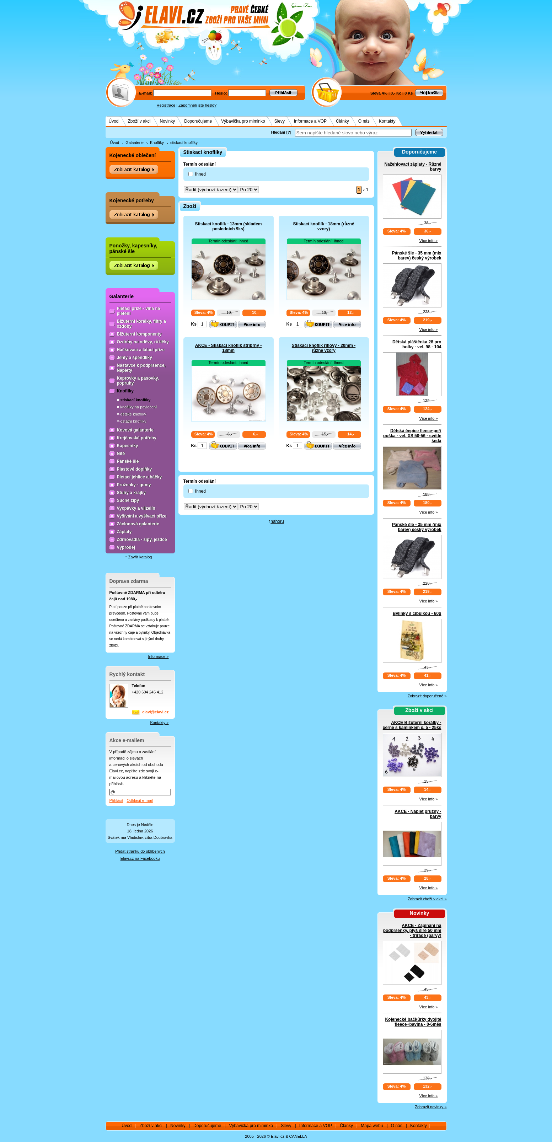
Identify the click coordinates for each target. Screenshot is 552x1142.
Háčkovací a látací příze (141, 349)
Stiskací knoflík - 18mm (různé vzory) (323, 226)
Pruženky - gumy (134, 484)
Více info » (428, 240)
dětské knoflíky (133, 414)
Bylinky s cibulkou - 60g (417, 613)
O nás (364, 121)
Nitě (121, 453)
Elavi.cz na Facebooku (140, 858)
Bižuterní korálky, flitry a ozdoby (141, 324)
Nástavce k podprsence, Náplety (141, 368)
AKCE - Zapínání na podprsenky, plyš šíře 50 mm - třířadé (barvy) (412, 930)
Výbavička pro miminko (243, 121)
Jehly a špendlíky (134, 357)
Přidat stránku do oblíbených (140, 851)
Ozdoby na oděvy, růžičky (143, 341)
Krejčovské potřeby (136, 437)
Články (342, 121)
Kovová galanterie (135, 430)
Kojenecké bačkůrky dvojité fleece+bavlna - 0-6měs (413, 1022)
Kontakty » (159, 722)
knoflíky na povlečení (138, 407)
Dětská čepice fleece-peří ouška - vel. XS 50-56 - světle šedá (412, 435)
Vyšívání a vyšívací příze (142, 516)
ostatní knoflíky (133, 421)
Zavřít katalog (140, 557)
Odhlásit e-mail (139, 800)
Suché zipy (128, 500)
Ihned (200, 174)
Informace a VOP (310, 121)
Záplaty (124, 531)
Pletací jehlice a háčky (139, 477)
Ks (194, 324)
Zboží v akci (139, 121)
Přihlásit (116, 800)
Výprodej (126, 547)
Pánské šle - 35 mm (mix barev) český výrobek (416, 256)
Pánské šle (128, 461)
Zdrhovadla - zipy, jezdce (142, 539)
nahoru (277, 521)
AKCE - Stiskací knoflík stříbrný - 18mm (228, 348)
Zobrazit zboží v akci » (427, 899)
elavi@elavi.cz (155, 712)
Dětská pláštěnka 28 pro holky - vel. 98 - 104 (416, 344)
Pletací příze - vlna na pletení (138, 311)
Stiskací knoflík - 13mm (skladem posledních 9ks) (228, 226)
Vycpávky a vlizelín (136, 508)
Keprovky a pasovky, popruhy (138, 381)
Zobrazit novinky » (430, 1107)
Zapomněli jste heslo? (197, 105)
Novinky (167, 121)
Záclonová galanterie (138, 523)
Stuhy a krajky (131, 492)
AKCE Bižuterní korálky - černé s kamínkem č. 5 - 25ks (412, 725)
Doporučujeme (198, 121)
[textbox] (353, 132)
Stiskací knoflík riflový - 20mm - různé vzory (323, 348)
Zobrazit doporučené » (426, 696)
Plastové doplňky (134, 469)
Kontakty (387, 121)
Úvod (114, 121)
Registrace (166, 105)
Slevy (279, 121)
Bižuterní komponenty (139, 334)
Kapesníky (127, 445)
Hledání (278, 132)
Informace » (158, 656)
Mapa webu (372, 1125)
